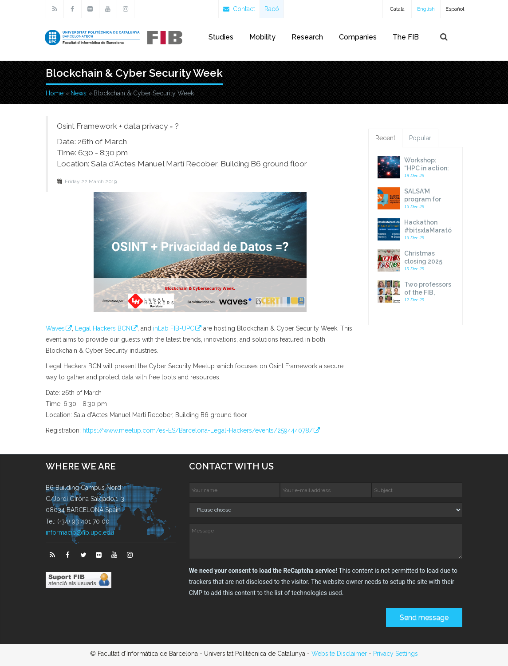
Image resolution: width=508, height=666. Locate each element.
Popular (420, 138)
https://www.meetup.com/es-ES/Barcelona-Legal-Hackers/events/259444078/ (198, 430)
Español (454, 9)
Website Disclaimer (339, 653)
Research (307, 37)
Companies (358, 37)
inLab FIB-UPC (173, 328)
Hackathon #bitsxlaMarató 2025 (428, 230)
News (79, 93)
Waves (55, 328)
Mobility (262, 37)
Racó (271, 8)
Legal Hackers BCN (102, 328)
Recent (385, 138)
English (426, 9)
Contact (239, 8)
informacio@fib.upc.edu (80, 532)
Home (54, 93)
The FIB (406, 37)
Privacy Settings (395, 653)
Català (397, 9)
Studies (221, 37)
